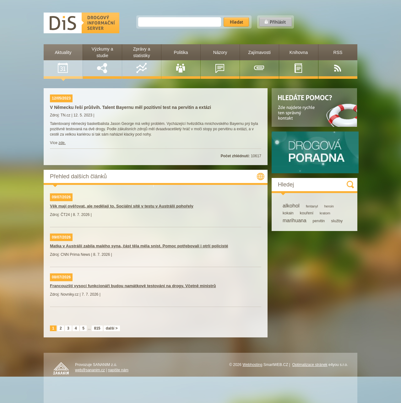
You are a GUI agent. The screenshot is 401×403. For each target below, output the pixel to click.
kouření (306, 213)
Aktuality (63, 61)
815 (97, 328)
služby (337, 220)
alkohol (291, 206)
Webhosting (252, 365)
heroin (329, 206)
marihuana (294, 220)
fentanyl (312, 206)
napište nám (118, 370)
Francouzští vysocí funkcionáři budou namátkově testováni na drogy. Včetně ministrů (133, 285)
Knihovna (299, 61)
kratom (325, 213)
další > (112, 328)
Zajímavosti (259, 61)
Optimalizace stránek (310, 365)
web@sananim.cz (90, 370)
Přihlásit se (275, 22)
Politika (181, 61)
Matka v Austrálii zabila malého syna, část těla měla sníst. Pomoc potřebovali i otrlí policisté (139, 246)
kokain (288, 213)
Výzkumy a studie (102, 59)
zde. (62, 143)
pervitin (319, 221)
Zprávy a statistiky (141, 59)
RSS (338, 61)
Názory (220, 61)
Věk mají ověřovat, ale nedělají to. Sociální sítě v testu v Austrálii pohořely (121, 206)
